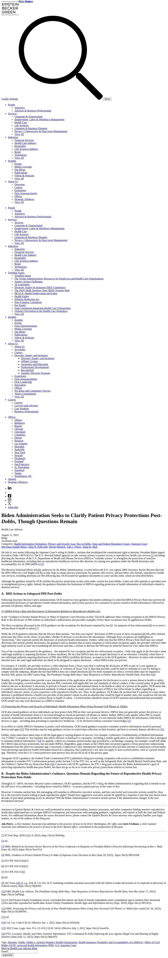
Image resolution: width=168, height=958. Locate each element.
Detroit (18, 437)
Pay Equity (20, 305)
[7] (37, 628)
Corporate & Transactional (28, 116)
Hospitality (20, 146)
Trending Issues (16, 272)
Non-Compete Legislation (28, 302)
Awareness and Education (34, 364)
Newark (18, 455)
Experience (20, 190)
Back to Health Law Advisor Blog (19, 948)
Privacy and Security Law (61, 543)
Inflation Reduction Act (26, 299)
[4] (96, 616)
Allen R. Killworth (38, 546)
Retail (17, 152)
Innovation (20, 385)
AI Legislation (22, 284)
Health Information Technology (30, 543)
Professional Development (35, 367)
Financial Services (24, 140)
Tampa (17, 473)
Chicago (18, 428)
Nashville (19, 449)
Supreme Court (139, 543)
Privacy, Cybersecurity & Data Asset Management (40, 131)
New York (19, 452)
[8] (144, 634)
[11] (129, 720)
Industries (13, 137)
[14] (39, 740)
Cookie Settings (9, 98)
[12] (22, 729)
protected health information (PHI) (35, 945)
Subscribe (13, 507)
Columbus (19, 434)
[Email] (22, 951)
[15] (119, 746)
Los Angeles (21, 443)
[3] (38, 575)
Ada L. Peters (74, 546)
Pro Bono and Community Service (32, 390)
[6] (150, 625)
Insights (12, 160)
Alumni (12, 479)
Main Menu (25, 1)
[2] (42, 564)
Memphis (19, 446)
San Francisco (21, 464)
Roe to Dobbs (84, 543)
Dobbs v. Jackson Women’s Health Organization (51, 942)
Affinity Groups (29, 361)
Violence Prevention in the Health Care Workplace (41, 311)
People (11, 104)
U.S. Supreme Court (65, 945)
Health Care (20, 122)
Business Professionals (26, 411)
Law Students (21, 408)
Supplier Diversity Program (35, 373)
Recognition (27, 370)
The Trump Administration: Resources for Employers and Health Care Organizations (59, 278)
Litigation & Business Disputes (30, 128)
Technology (20, 155)
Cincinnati (19, 431)
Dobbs (21, 942)
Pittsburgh (19, 458)
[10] (153, 674)
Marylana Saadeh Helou (14, 546)
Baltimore (19, 423)
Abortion (12, 942)
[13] (162, 729)
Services (12, 113)
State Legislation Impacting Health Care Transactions (42, 308)
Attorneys (19, 107)
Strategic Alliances (24, 199)
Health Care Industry (25, 143)
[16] (52, 764)
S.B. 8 (19, 883)
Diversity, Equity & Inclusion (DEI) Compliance (40, 287)
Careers (18, 187)
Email (4, 951)
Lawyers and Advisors (26, 405)
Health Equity (21, 296)
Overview (19, 184)
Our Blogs (19, 169)
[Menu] (107, 99)
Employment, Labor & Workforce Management (39, 119)
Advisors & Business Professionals (32, 110)
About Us (13, 181)
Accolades (19, 349)
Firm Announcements (25, 193)
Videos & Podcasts (24, 175)
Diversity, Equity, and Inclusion (31, 355)
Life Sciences (21, 125)
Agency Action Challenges (28, 281)
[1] (152, 555)
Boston (18, 426)
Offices (18, 196)
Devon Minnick (57, 546)
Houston (18, 440)
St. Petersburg (21, 467)
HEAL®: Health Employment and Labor (35, 293)
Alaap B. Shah (89, 546)
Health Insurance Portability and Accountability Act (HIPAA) (110, 942)
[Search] (61, 98)
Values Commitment (25, 393)
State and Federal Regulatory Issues (111, 543)
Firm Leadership (23, 382)
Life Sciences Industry (26, 149)
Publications (20, 172)
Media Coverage (23, 166)
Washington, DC (23, 476)
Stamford (19, 470)
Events (18, 163)
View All (19, 134)
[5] (111, 625)
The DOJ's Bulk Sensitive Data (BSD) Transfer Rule (42, 290)
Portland (18, 461)
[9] (90, 671)
